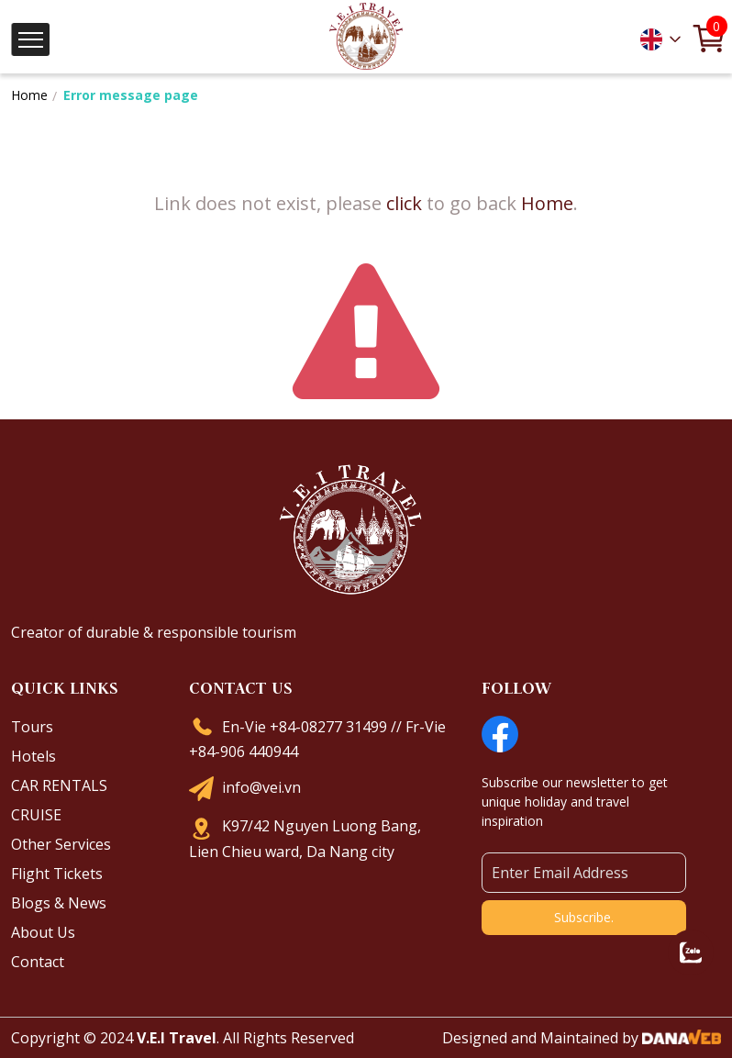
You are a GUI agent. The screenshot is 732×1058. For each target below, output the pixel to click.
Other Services (61, 844)
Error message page (130, 95)
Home (29, 95)
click (404, 203)
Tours (32, 727)
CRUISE (36, 815)
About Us (43, 932)
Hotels (33, 756)
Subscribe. (584, 917)
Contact (37, 962)
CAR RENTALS (59, 785)
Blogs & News (58, 903)
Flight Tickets (57, 873)
